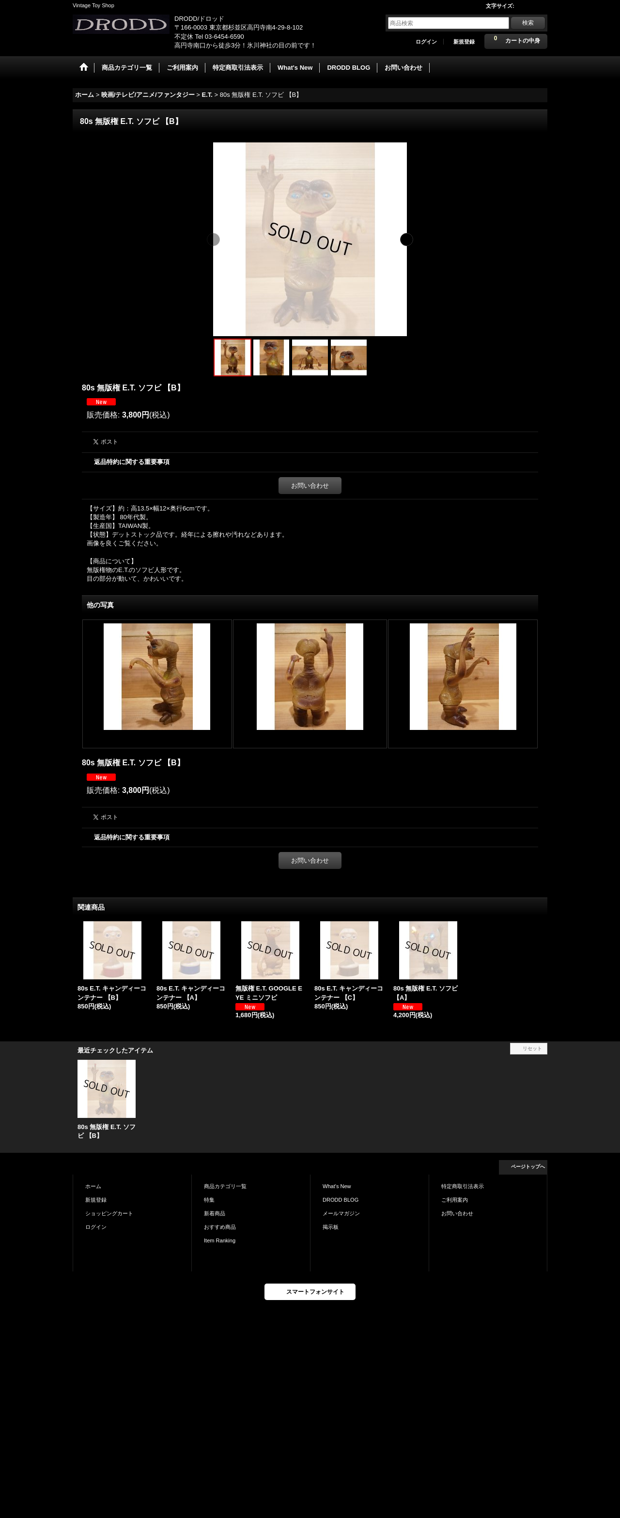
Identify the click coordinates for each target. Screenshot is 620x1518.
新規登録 (464, 42)
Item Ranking (219, 1240)
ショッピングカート (109, 1213)
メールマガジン (341, 1213)
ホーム (93, 1186)
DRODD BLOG (340, 1200)
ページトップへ (528, 1166)
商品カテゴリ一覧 (225, 1186)
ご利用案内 (454, 1200)
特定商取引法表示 (462, 1186)
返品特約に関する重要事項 (132, 461)
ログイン (426, 42)
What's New (337, 1186)
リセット (532, 1048)
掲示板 (331, 1227)
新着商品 (214, 1213)
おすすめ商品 (220, 1227)
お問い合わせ (310, 485)
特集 (209, 1200)
